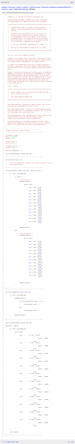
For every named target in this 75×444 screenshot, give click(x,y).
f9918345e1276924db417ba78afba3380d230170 (56, 7)
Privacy (13, 441)
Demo (11, 9)
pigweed (4, 7)
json (72, 441)
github (19, 7)
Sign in (72, 2)
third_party (11, 7)
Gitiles (8, 441)
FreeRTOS (25, 7)
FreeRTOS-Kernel (35, 7)
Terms (16, 441)
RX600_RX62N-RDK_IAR (21, 9)
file (31, 12)
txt (69, 441)
